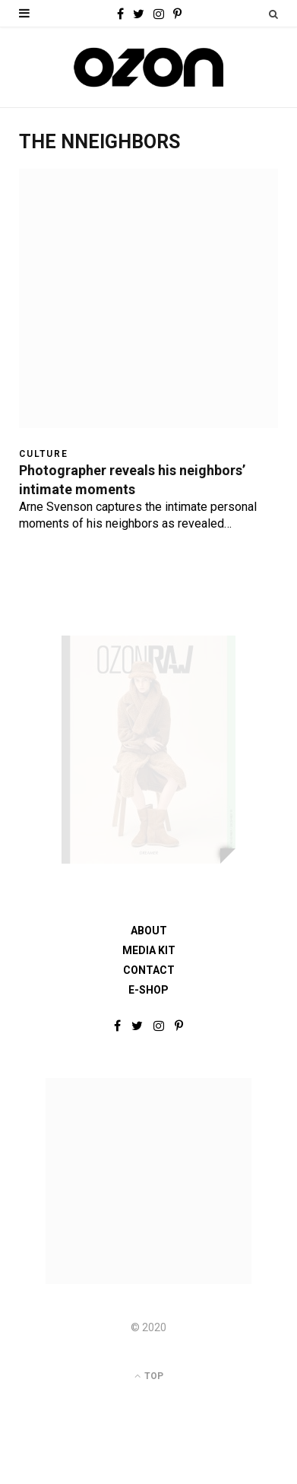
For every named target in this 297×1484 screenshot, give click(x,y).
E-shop (148, 990)
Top (148, 1376)
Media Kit (148, 950)
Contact (149, 970)
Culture (43, 454)
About (149, 930)
